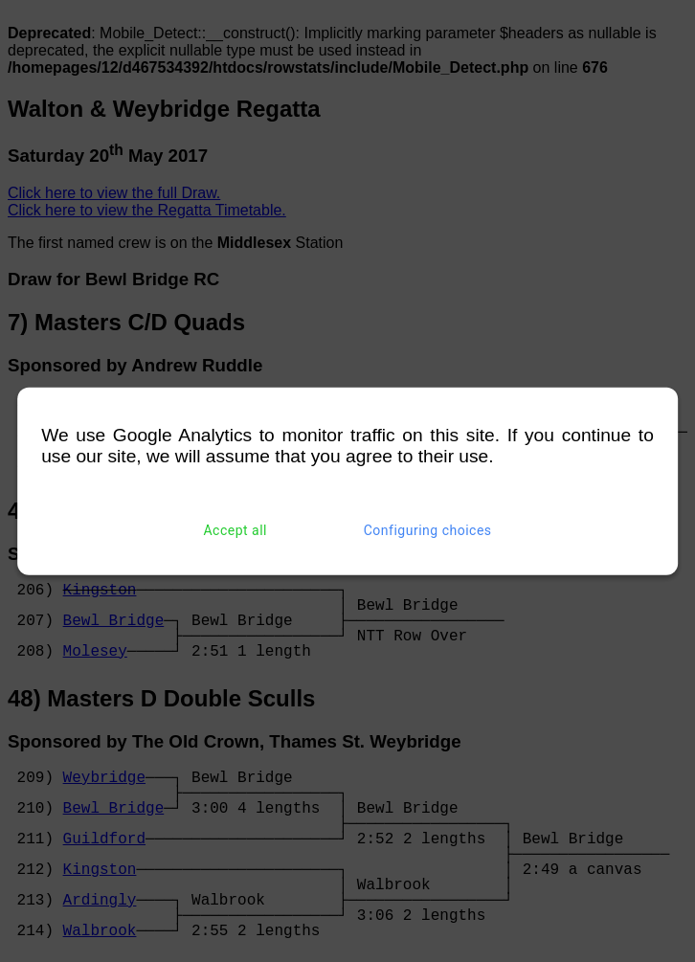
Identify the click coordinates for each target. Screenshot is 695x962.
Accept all (235, 530)
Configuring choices (428, 530)
